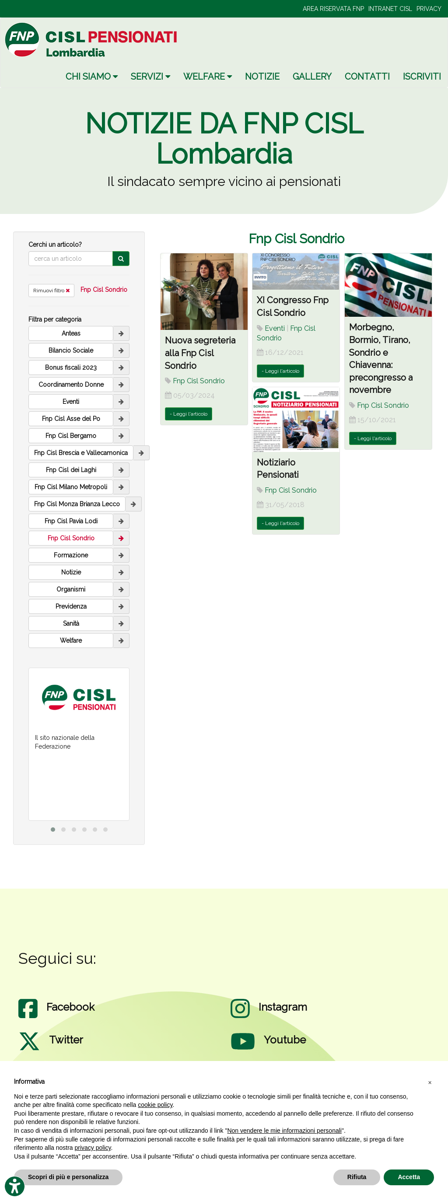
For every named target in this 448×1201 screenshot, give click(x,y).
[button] (430, 1082)
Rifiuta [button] (357, 1176)
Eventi (275, 328)
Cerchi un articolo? (55, 244)
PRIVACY (428, 8)
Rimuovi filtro (51, 290)
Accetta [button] (409, 1176)
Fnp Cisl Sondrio (103, 289)
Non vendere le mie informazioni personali (284, 1130)
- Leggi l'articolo (188, 414)
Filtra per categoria (54, 319)
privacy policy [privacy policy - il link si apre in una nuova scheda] (93, 1147)
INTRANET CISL (390, 8)
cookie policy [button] (155, 1104)
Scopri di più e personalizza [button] (68, 1176)
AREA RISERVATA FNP (333, 8)
